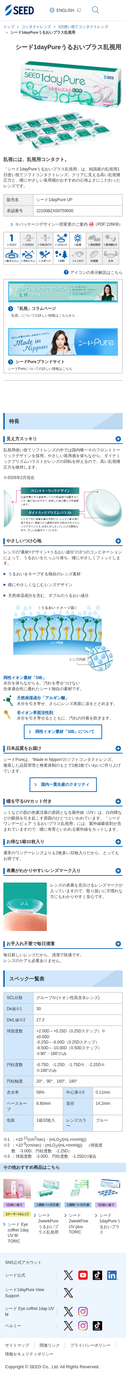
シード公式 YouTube (83, 1275)
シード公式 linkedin (112, 1275)
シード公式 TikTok (97, 1275)
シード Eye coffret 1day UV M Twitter (68, 1311)
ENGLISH (65, 10)
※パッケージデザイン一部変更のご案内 (51, 224)
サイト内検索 (96, 10)
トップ (8, 27)
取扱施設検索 (63, 396)
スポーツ (45, 255)
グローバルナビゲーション (116, 10)
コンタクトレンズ (36, 27)
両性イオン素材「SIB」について (64, 731)
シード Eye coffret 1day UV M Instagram (83, 1311)
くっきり (78, 255)
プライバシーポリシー (90, 1345)
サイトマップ (17, 1345)
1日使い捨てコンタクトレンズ (83, 27)
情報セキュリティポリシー (29, 1354)
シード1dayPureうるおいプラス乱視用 (42, 32)
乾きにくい (12, 255)
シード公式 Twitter (68, 1275)
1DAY (12, 239)
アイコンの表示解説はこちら (96, 272)
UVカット (61, 239)
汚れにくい (28, 255)
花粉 (61, 255)
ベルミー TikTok (97, 1326)
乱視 (78, 239)
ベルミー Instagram (83, 1326)
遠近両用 (94, 239)
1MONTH (45, 239)
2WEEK (28, 239)
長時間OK (111, 239)
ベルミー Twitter (68, 1326)
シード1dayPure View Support (68, 1293)
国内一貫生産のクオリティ (65, 784)
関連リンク (50, 1345)
